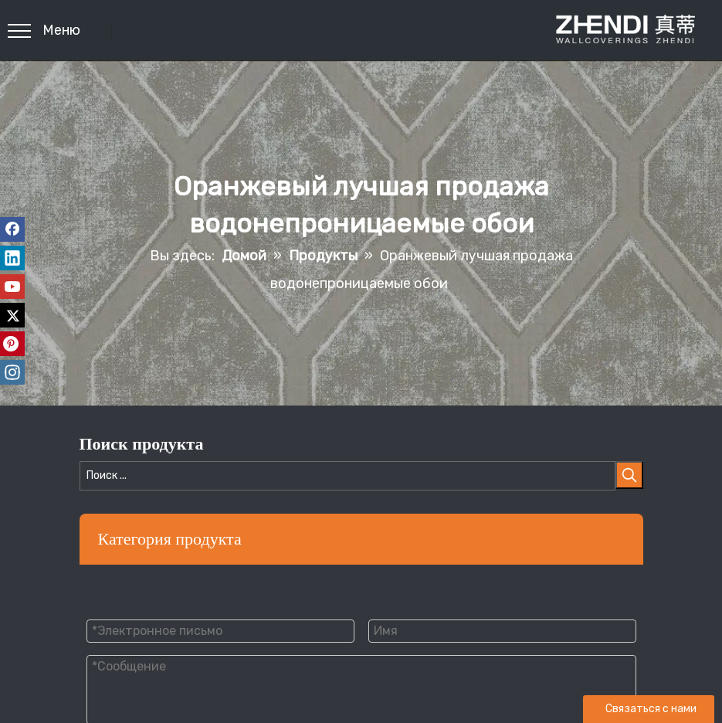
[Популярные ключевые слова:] (629, 475)
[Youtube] (12, 286)
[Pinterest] (12, 343)
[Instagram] (12, 372)
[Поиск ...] (347, 475)
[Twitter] (12, 315)
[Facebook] (12, 229)
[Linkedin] (12, 258)
